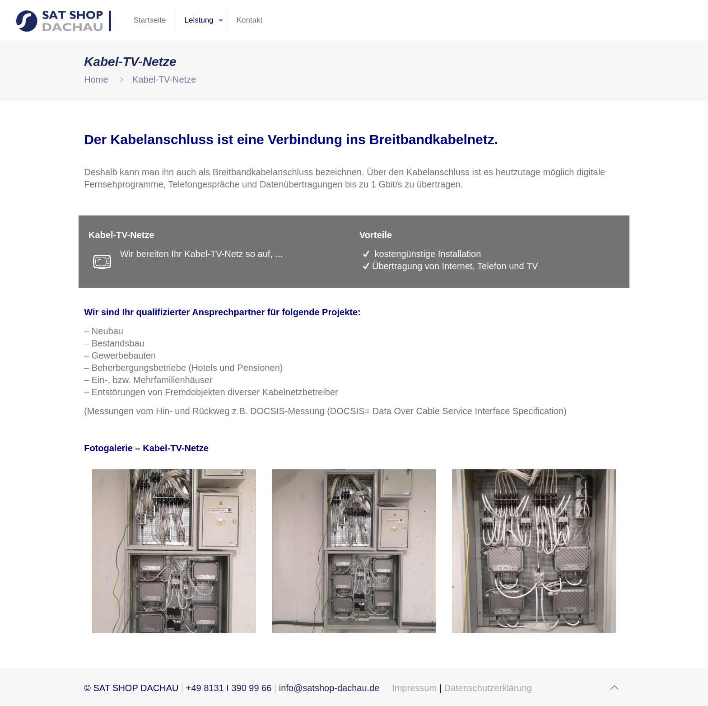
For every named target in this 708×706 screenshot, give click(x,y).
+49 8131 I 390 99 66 (228, 688)
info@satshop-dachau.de (329, 688)
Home (96, 79)
